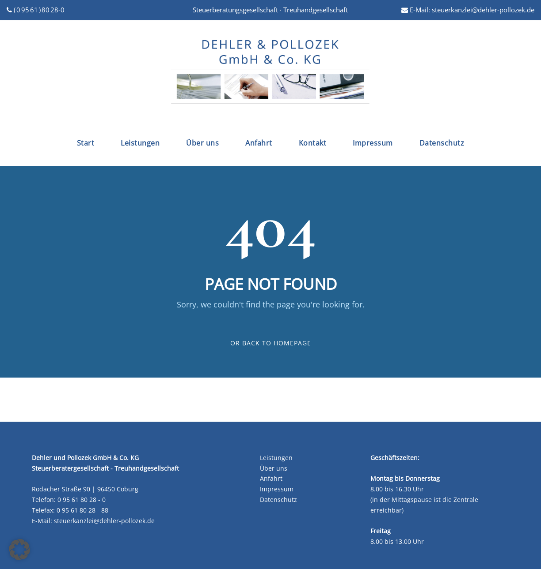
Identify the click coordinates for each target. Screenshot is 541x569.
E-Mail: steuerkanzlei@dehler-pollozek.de (467, 9)
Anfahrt (258, 143)
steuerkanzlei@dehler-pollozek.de (104, 521)
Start (86, 143)
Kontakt (313, 143)
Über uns (202, 143)
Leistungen (140, 143)
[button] (19, 549)
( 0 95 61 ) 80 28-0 (36, 9)
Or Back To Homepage (270, 343)
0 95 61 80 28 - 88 (82, 510)
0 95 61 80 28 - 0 (81, 499)
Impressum (373, 143)
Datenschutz (442, 143)
